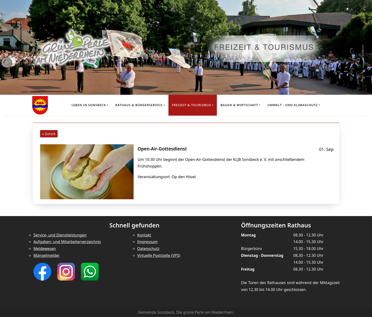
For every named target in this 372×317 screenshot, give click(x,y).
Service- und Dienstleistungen (60, 235)
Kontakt (144, 235)
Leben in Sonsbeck (88, 105)
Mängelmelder (46, 255)
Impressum (147, 241)
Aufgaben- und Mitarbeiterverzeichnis (67, 241)
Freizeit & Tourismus (191, 105)
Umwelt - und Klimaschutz (292, 105)
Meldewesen (44, 248)
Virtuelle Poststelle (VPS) (158, 255)
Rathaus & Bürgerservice (139, 105)
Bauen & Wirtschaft (239, 105)
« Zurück (49, 133)
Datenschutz (148, 248)
